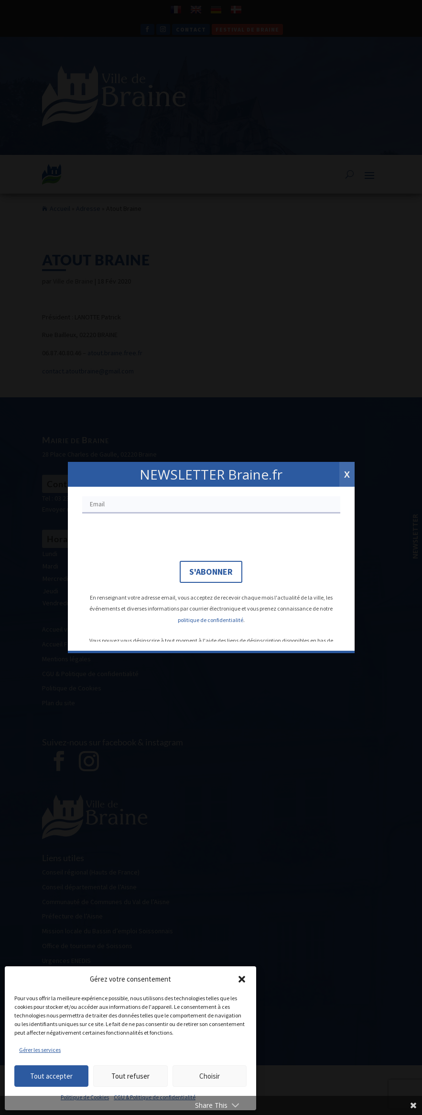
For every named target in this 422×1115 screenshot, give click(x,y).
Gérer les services (40, 1049)
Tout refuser (130, 1076)
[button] (242, 979)
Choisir (209, 1076)
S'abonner (211, 571)
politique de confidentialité (210, 619)
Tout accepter (51, 1076)
